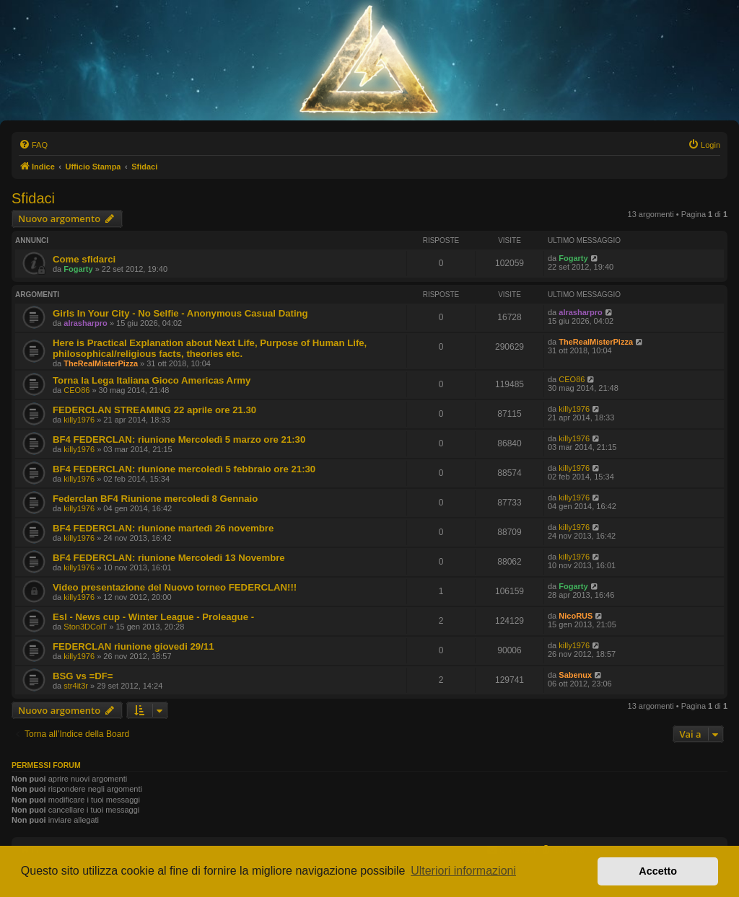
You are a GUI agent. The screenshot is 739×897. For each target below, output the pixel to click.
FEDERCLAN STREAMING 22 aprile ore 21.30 (154, 410)
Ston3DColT (85, 626)
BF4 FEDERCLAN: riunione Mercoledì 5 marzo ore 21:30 (179, 439)
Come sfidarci (84, 259)
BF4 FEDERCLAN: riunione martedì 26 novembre (163, 528)
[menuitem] (33, 145)
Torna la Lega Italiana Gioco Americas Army (151, 380)
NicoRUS (575, 615)
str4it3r (76, 685)
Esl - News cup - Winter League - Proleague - (153, 616)
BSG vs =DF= (83, 676)
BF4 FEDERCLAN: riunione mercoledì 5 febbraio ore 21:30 (184, 469)
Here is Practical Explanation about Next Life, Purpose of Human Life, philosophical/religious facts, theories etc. (210, 348)
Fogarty (78, 269)
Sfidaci (33, 198)
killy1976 (79, 419)
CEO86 (76, 390)
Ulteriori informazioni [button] (463, 871)
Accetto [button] (658, 871)
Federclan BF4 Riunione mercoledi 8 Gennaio (155, 498)
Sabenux (575, 675)
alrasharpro (86, 323)
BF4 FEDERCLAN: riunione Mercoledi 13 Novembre (169, 557)
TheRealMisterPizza (101, 363)
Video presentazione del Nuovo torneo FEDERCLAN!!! (175, 587)
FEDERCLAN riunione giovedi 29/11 (133, 646)
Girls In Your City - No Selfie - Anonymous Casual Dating (180, 313)
